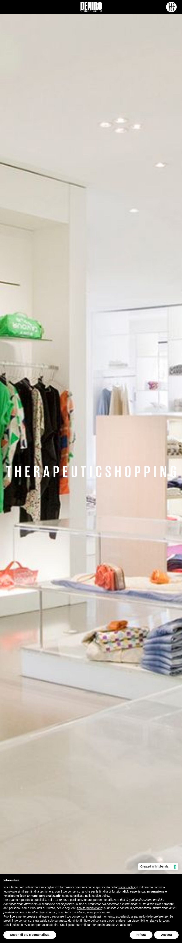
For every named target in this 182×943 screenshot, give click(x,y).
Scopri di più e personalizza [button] (29, 934)
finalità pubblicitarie (89, 908)
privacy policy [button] (127, 887)
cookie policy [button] (100, 895)
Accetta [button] (166, 934)
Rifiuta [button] (141, 934)
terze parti (69, 899)
